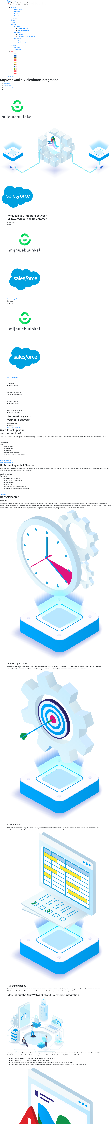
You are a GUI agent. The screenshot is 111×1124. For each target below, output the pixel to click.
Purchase (3, 494)
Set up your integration (14, 427)
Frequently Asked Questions (26, 37)
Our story (17, 47)
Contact (13, 1)
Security (16, 16)
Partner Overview (23, 28)
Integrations (14, 18)
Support (13, 24)
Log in (9, 1)
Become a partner (23, 30)
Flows (16, 14)
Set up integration (12, 299)
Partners (17, 26)
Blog (19, 41)
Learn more (17, 39)
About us (13, 45)
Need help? (17, 32)
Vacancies (17, 49)
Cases (13, 20)
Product (13, 7)
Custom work (22, 43)
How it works (18, 9)
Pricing (13, 22)
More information (5, 460)
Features (17, 12)
